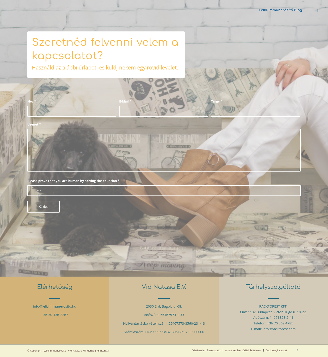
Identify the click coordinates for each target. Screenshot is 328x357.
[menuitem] (280, 10)
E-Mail (125, 101)
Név (31, 101)
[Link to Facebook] (318, 10)
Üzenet (34, 124)
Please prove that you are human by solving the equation (73, 181)
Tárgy (216, 101)
